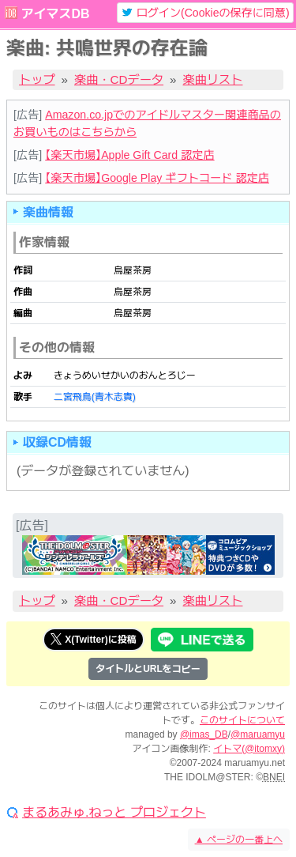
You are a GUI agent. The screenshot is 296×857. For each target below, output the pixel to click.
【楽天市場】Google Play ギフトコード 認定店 (157, 178)
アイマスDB (55, 14)
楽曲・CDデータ (118, 79)
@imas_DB (204, 734)
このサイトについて (242, 720)
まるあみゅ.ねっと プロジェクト (114, 812)
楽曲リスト (213, 79)
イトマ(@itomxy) (249, 748)
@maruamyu (257, 734)
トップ (37, 79)
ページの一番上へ (239, 839)
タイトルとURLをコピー (148, 668)
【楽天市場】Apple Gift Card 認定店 (129, 155)
